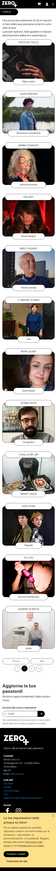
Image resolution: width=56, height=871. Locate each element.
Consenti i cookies (16, 854)
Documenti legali (11, 791)
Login (16, 798)
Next (42, 661)
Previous (16, 661)
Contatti (7, 787)
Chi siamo (8, 784)
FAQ (6, 794)
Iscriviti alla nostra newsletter (19, 708)
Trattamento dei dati (16, 861)
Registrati (8, 798)
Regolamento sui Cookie (31, 845)
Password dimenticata (31, 798)
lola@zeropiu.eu (17, 774)
